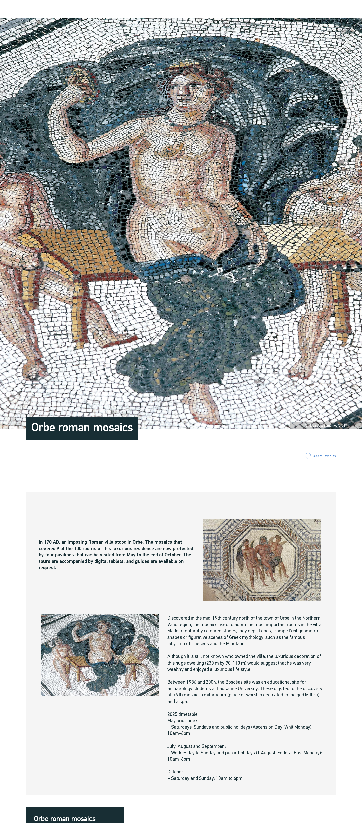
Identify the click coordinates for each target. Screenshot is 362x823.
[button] (292, 9)
